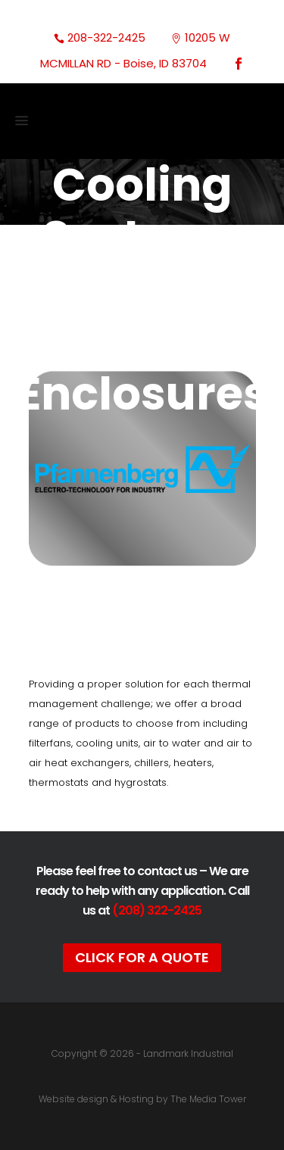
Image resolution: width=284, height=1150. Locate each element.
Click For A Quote (142, 957)
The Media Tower (208, 1098)
